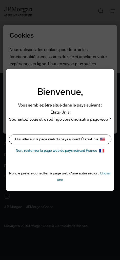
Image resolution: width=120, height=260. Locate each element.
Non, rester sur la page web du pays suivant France (60, 150)
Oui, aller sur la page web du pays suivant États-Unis (60, 139)
